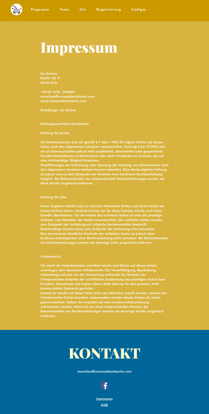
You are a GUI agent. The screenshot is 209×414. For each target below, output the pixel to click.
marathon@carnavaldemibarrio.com (67, 96)
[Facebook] (104, 385)
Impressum (104, 399)
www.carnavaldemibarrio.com (63, 101)
